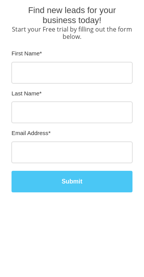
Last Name (26, 93)
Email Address (31, 133)
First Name (27, 53)
